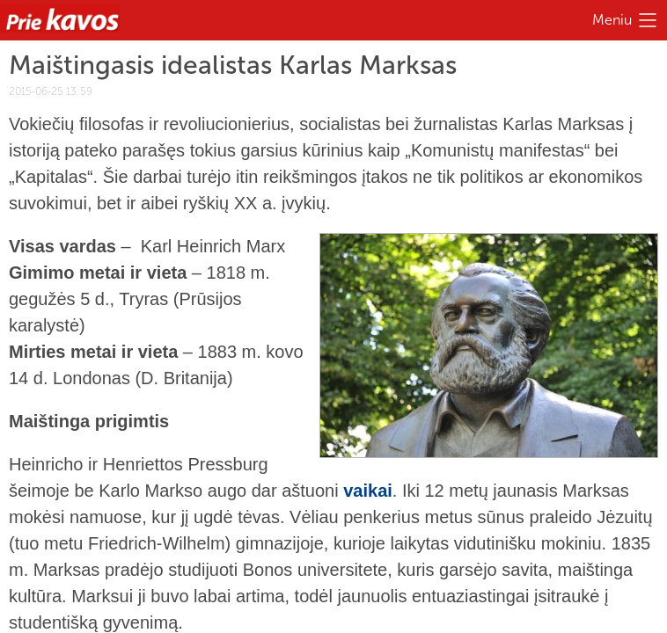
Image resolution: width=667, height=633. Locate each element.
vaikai (367, 490)
